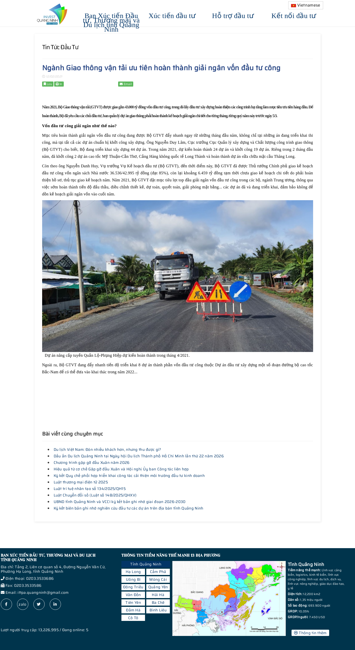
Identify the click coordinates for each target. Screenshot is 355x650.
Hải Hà (158, 595)
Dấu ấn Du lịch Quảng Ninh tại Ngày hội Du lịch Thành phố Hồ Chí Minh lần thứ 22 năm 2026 (139, 456)
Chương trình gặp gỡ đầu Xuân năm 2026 (92, 463)
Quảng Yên (158, 587)
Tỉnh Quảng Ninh (145, 564)
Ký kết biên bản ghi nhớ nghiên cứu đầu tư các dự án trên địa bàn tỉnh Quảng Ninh (128, 508)
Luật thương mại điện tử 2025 (81, 482)
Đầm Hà (133, 610)
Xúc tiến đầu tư (172, 15)
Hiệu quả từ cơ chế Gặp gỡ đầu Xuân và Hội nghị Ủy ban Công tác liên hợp (121, 469)
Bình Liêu (158, 610)
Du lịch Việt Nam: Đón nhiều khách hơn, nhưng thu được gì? (107, 450)
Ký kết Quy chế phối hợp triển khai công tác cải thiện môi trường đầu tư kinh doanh (129, 476)
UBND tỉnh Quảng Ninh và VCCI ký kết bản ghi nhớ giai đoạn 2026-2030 (120, 502)
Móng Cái (158, 579)
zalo (22, 604)
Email (126, 84)
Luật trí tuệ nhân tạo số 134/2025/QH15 (90, 489)
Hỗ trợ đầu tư (233, 15)
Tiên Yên (133, 603)
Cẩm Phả (158, 572)
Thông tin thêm (310, 633)
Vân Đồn (133, 595)
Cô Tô (133, 618)
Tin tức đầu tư (60, 47)
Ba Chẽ (158, 603)
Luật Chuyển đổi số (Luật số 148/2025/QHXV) (95, 495)
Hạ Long (133, 572)
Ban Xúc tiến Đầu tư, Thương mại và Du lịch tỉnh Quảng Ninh (111, 22)
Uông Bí (133, 579)
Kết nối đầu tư (293, 15)
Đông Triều (133, 587)
